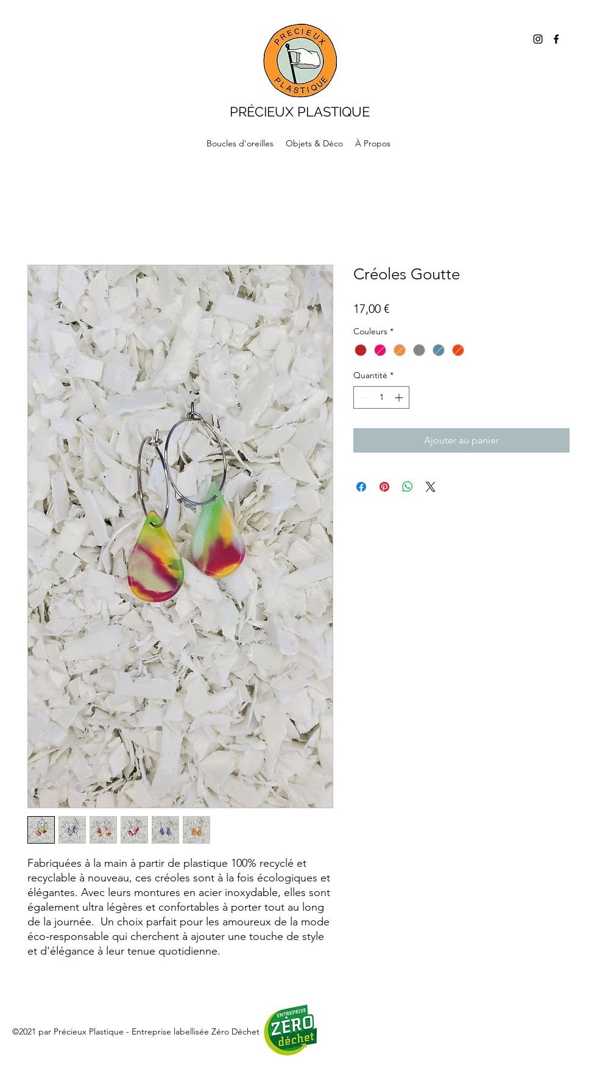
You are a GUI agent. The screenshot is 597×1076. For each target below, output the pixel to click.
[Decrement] (362, 397)
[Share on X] (430, 486)
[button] (314, 143)
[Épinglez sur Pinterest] (384, 486)
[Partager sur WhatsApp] (407, 486)
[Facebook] (556, 39)
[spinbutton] (381, 397)
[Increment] (400, 397)
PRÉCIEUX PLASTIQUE (300, 112)
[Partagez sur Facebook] (361, 486)
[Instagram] (538, 39)
